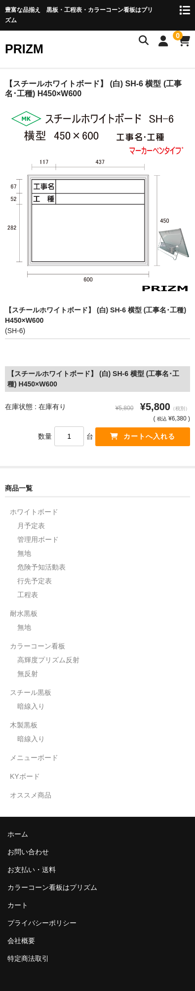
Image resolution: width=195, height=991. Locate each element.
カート (17, 905)
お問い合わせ (28, 852)
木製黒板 (24, 725)
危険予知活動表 (41, 567)
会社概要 (21, 941)
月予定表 (31, 526)
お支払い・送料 (31, 870)
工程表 (27, 595)
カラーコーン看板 (37, 646)
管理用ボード (38, 539)
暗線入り (31, 706)
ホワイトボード (34, 512)
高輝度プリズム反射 (48, 660)
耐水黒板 (24, 613)
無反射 (27, 674)
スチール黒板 (30, 692)
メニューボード (34, 758)
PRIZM (24, 49)
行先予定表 (34, 581)
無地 (24, 553)
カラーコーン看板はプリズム (52, 887)
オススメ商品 (30, 795)
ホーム (17, 834)
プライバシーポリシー (42, 923)
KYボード (25, 776)
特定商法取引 (28, 958)
